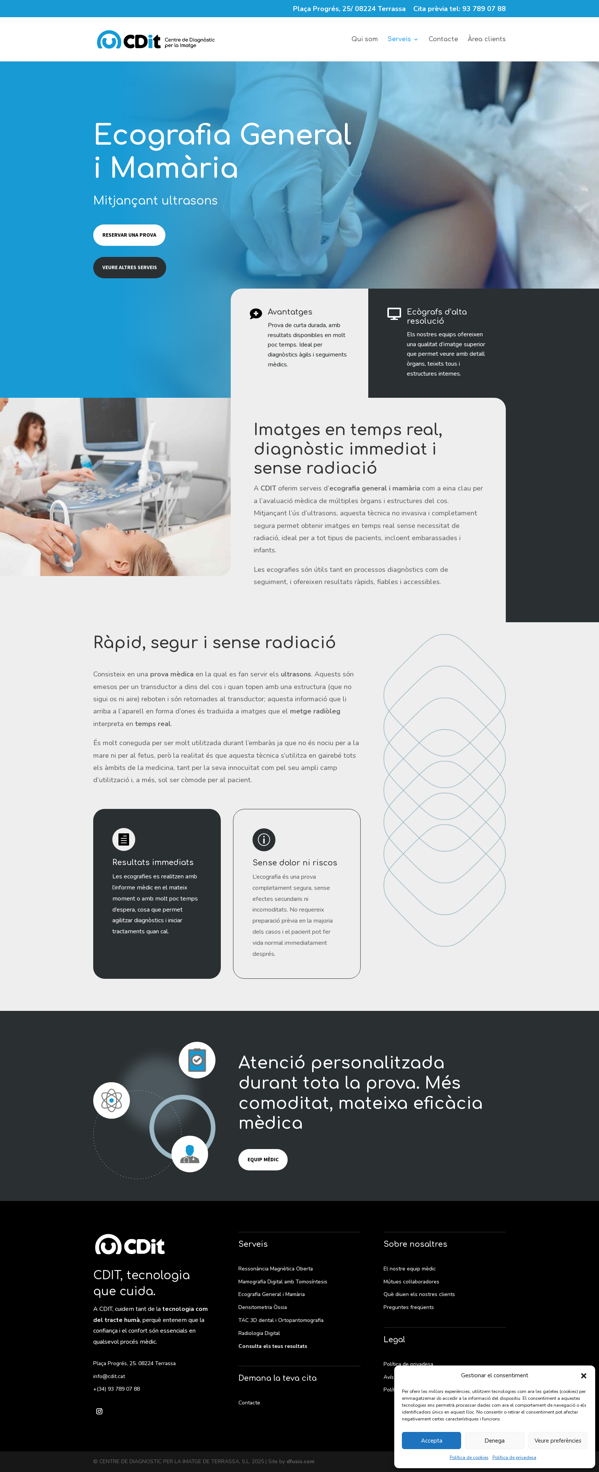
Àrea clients (487, 40)
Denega (494, 1441)
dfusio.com (300, 1461)
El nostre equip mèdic (410, 1268)
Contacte (443, 40)
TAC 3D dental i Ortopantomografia (281, 1320)
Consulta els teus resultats (272, 1346)
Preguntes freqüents (409, 1307)
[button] (584, 1376)
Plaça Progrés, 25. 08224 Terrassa (134, 1363)
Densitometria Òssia (262, 1307)
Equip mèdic (263, 1159)
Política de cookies (469, 1457)
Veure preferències (557, 1441)
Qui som (364, 40)
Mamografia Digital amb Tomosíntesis (282, 1281)
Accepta (431, 1441)
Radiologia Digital (259, 1333)
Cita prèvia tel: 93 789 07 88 (459, 9)
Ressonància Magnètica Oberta (275, 1268)
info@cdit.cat (109, 1376)
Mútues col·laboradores (411, 1281)
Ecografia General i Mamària (271, 1294)
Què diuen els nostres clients (419, 1294)
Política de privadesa (514, 1457)
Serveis (399, 40)
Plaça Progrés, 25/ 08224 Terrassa (349, 9)
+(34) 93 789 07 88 (116, 1389)
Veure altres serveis (129, 267)
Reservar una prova (129, 234)
